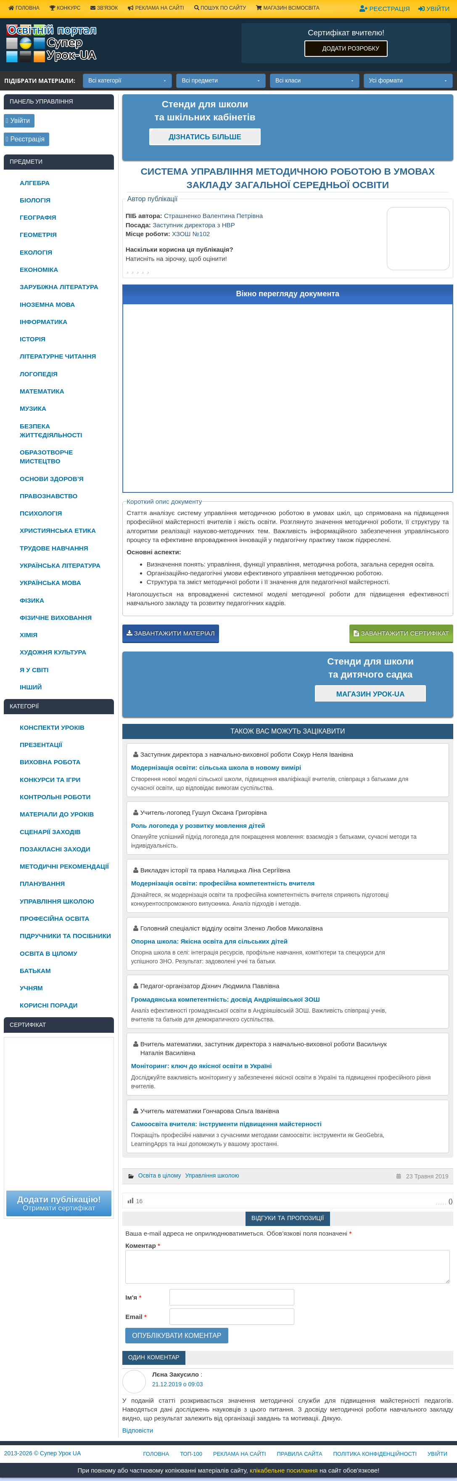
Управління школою (212, 1175)
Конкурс (65, 8)
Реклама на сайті (156, 8)
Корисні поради (48, 1005)
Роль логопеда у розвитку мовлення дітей (198, 825)
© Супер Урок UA (42, 1453)
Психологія (41, 513)
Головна (156, 1454)
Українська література (60, 565)
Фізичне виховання (56, 617)
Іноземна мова (47, 304)
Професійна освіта (54, 918)
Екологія (36, 252)
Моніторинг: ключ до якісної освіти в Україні (201, 1065)
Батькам (35, 970)
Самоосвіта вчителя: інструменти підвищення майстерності (226, 1123)
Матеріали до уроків (57, 814)
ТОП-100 (191, 1454)
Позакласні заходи (55, 849)
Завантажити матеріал (171, 633)
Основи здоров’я (52, 478)
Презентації (41, 744)
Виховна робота (50, 762)
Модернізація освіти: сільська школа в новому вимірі (216, 767)
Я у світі (34, 669)
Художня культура (53, 652)
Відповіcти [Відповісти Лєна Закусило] (137, 1430)
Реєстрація (384, 8)
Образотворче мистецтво (46, 457)
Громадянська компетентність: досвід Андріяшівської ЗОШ (225, 999)
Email (136, 1316)
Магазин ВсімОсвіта (288, 8)
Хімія (28, 634)
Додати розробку (350, 48)
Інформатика (43, 321)
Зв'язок (104, 8)
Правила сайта (299, 1454)
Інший (31, 687)
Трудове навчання (54, 548)
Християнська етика (58, 530)
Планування (42, 883)
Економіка (39, 269)
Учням (31, 988)
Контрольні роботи (55, 796)
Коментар (142, 1245)
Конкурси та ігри (50, 779)
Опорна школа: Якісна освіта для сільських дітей (209, 941)
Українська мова (50, 582)
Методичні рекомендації (64, 866)
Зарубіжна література (59, 286)
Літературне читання (58, 356)
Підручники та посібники (65, 935)
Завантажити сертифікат (401, 633)
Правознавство (48, 496)
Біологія (35, 200)
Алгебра (35, 182)
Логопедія (39, 374)
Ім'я (133, 1297)
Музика (33, 408)
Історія (32, 339)
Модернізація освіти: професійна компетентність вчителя (223, 883)
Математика (42, 391)
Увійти (433, 8)
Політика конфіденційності (375, 1454)
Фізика (32, 600)
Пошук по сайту (220, 8)
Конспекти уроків (52, 727)
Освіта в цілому (159, 1175)
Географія (38, 217)
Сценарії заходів (50, 831)
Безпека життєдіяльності (51, 431)
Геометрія (38, 234)
